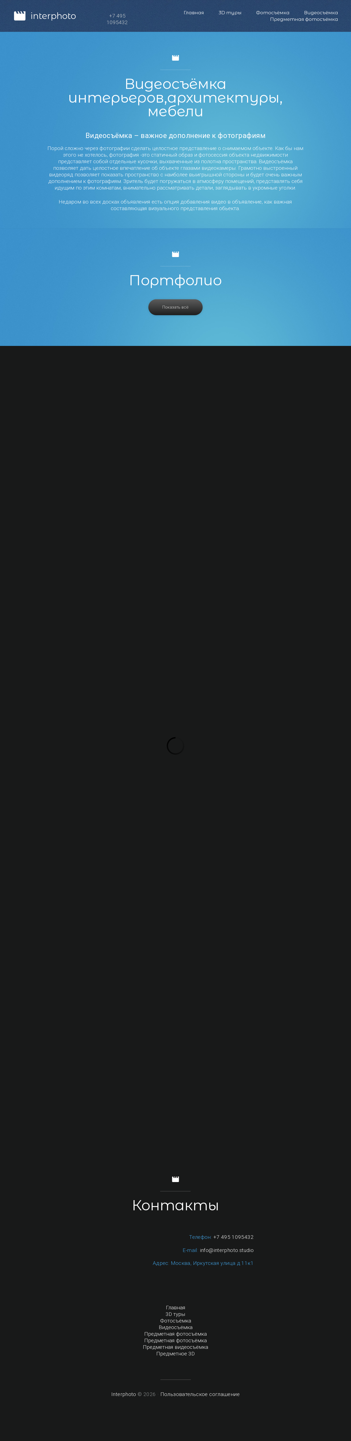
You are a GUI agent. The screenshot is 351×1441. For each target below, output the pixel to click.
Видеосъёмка (321, 12)
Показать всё (175, 307)
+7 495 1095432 (233, 1237)
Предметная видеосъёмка (175, 1347)
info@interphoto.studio (227, 1250)
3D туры (230, 12)
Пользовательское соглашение (200, 1394)
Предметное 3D (175, 1353)
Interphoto (123, 1394)
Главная (194, 12)
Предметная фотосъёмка (304, 19)
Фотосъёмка (273, 12)
